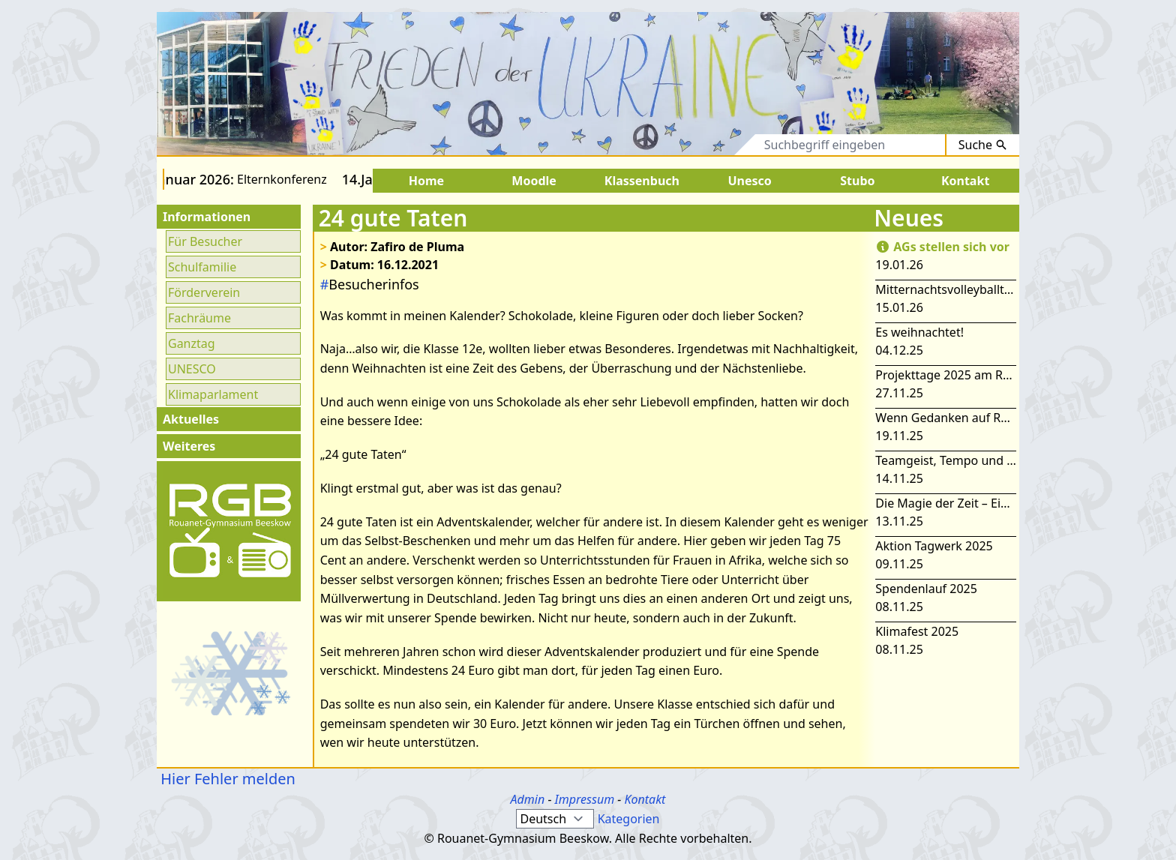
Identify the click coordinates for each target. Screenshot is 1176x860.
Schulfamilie (202, 267)
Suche (982, 144)
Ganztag (191, 343)
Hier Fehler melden (226, 779)
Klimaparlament (213, 394)
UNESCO (192, 369)
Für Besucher (205, 241)
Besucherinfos (369, 284)
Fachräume (199, 318)
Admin (528, 799)
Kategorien (629, 819)
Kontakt (644, 799)
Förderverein (204, 292)
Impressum (585, 799)
